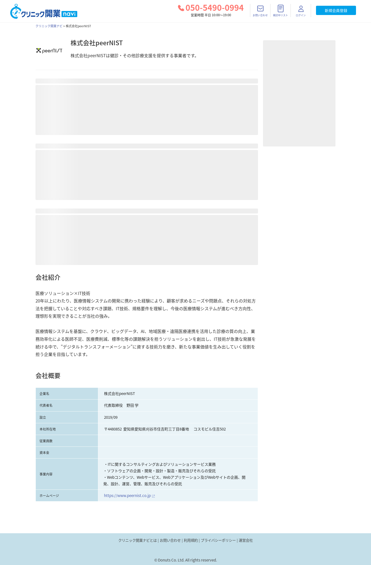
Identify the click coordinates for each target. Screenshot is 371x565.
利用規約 (191, 540)
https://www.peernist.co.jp (127, 495)
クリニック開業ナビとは (137, 540)
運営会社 (246, 540)
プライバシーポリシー (218, 540)
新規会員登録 (336, 10)
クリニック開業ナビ (49, 26)
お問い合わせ (170, 540)
